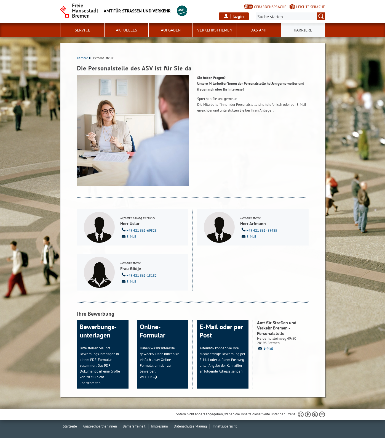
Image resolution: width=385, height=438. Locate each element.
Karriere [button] (303, 30)
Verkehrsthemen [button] (214, 30)
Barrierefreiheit (134, 426)
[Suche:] (290, 16)
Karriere (84, 58)
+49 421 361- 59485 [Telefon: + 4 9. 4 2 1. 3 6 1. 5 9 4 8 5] (258, 230)
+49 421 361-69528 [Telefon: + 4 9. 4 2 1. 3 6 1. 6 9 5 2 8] (138, 230)
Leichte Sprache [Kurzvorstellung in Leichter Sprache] (310, 6)
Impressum (159, 426)
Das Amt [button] (258, 30)
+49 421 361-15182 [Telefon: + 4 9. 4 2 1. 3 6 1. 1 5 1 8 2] (138, 275)
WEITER (146, 377)
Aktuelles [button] (126, 30)
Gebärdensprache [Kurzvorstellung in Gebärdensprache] (270, 6)
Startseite (70, 426)
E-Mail (128, 236)
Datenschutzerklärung (190, 426)
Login (238, 16)
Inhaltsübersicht (225, 426)
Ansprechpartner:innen (100, 426)
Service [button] (82, 30)
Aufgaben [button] (171, 30)
